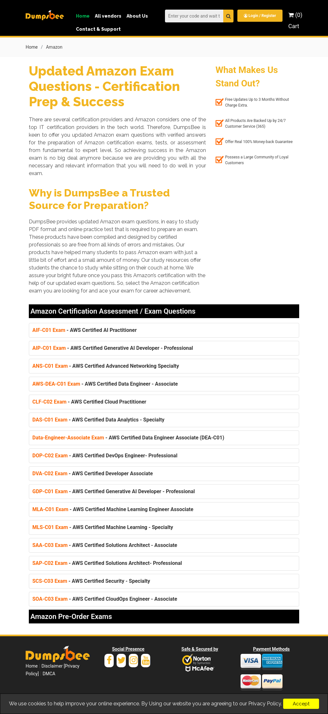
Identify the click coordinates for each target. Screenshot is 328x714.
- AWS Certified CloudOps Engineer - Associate (104, 599)
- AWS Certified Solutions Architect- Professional (107, 563)
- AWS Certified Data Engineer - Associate (105, 384)
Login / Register (260, 15)
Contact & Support (98, 29)
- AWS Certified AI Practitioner (84, 330)
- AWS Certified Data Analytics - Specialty (98, 420)
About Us (137, 16)
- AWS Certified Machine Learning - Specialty (102, 527)
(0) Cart (295, 20)
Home (83, 16)
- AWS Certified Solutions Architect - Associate (104, 545)
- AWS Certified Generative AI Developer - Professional (112, 348)
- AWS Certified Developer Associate (92, 473)
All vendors (108, 16)
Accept (301, 704)
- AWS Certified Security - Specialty (91, 581)
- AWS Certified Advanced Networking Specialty (105, 366)
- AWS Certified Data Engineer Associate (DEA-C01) (128, 438)
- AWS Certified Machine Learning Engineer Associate (112, 509)
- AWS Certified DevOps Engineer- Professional (104, 456)
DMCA (49, 673)
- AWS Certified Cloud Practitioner (89, 402)
